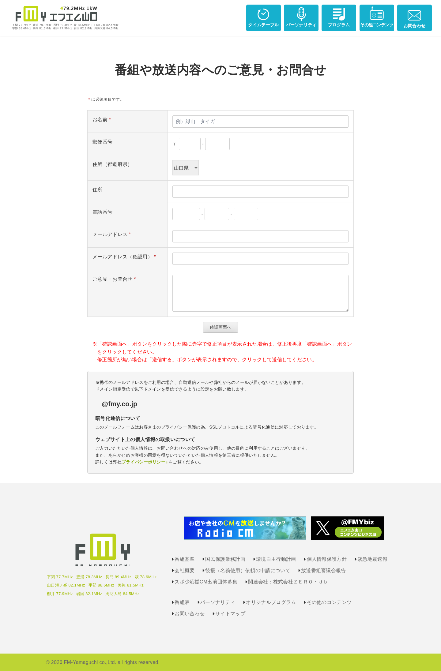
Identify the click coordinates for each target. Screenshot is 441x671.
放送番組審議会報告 (323, 570)
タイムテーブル (263, 16)
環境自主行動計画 (276, 559)
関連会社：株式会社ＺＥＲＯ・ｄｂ (288, 581)
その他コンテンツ (376, 16)
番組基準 (184, 559)
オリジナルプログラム (271, 602)
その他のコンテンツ (329, 602)
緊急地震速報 (372, 559)
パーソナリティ (301, 16)
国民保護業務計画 (225, 559)
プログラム (339, 16)
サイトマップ (230, 613)
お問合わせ (415, 17)
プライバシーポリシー (143, 461)
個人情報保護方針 (327, 559)
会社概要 (184, 570)
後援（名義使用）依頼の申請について (247, 570)
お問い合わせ (190, 613)
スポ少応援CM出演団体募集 (206, 581)
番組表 (182, 602)
